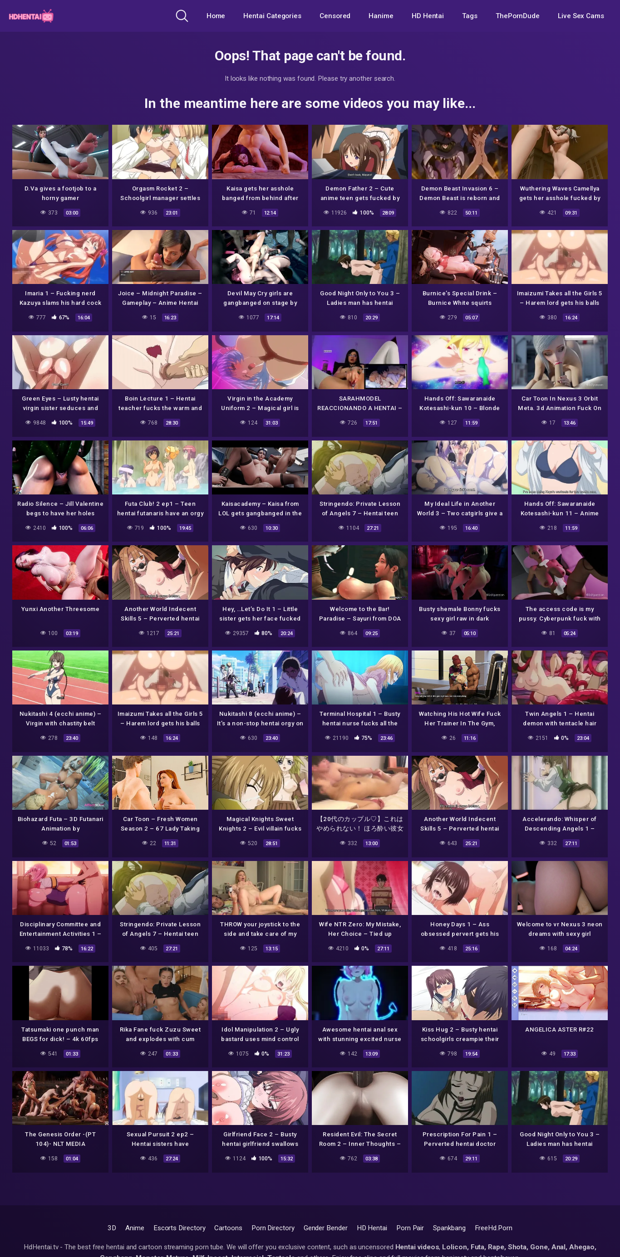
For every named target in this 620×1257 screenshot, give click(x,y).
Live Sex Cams (581, 16)
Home (216, 16)
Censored (335, 16)
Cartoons (228, 1228)
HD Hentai (428, 16)
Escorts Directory (179, 1228)
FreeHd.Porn (493, 1228)
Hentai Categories (272, 16)
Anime (134, 1228)
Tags (469, 16)
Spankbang (449, 1228)
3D (112, 1228)
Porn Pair (410, 1228)
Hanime (381, 16)
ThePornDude (518, 16)
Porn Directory (273, 1228)
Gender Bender (326, 1228)
